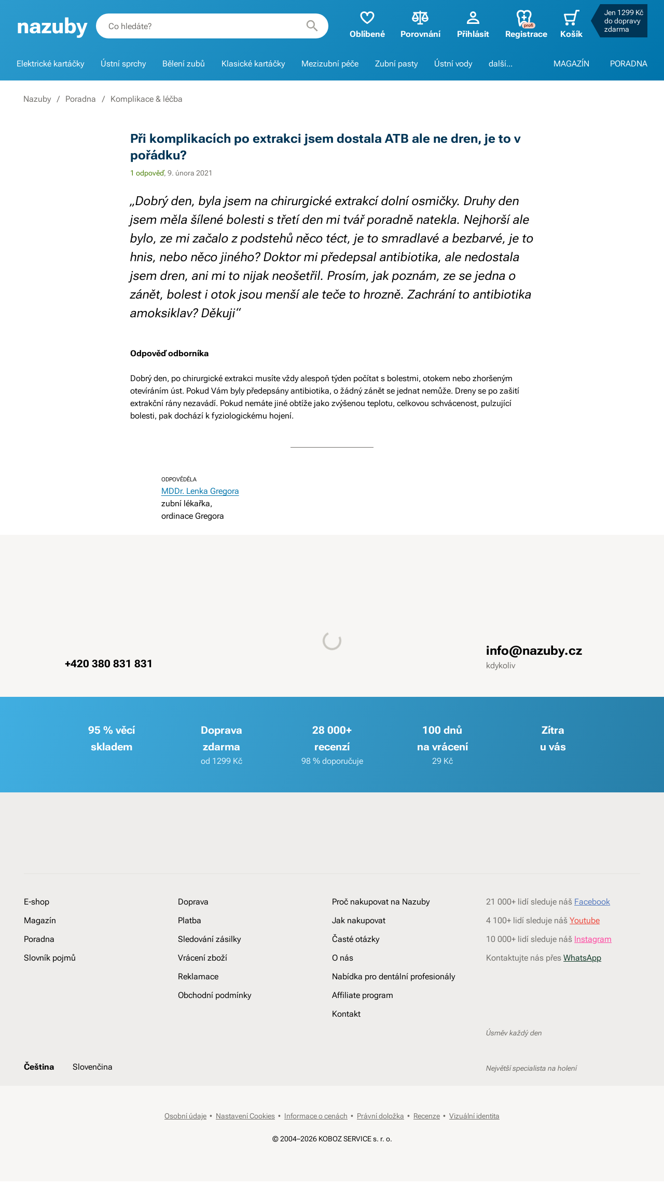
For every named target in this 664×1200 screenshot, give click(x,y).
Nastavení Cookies (245, 1116)
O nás (342, 958)
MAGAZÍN (571, 64)
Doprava (193, 902)
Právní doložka (380, 1116)
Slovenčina (93, 1067)
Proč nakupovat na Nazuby (381, 902)
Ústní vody (453, 64)
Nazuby (37, 99)
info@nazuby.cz (534, 650)
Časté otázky (355, 939)
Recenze (426, 1116)
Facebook (592, 902)
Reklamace (198, 976)
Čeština (39, 1067)
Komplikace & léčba (146, 99)
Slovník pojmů (50, 958)
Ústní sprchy (123, 64)
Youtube (585, 920)
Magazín (40, 920)
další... (501, 64)
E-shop (36, 902)
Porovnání (420, 23)
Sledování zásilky (209, 939)
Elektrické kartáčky (50, 64)
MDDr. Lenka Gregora (200, 491)
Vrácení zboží (202, 958)
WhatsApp (582, 958)
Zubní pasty (396, 64)
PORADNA (628, 64)
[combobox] (212, 26)
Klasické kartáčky (253, 64)
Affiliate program (362, 995)
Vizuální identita (474, 1116)
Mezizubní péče (329, 64)
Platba (189, 920)
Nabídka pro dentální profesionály (393, 976)
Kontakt (346, 1014)
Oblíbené (367, 23)
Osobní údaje (185, 1116)
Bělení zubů (183, 64)
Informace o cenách (316, 1116)
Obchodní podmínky (214, 995)
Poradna (80, 99)
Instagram (593, 939)
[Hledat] (312, 26)
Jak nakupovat (358, 920)
